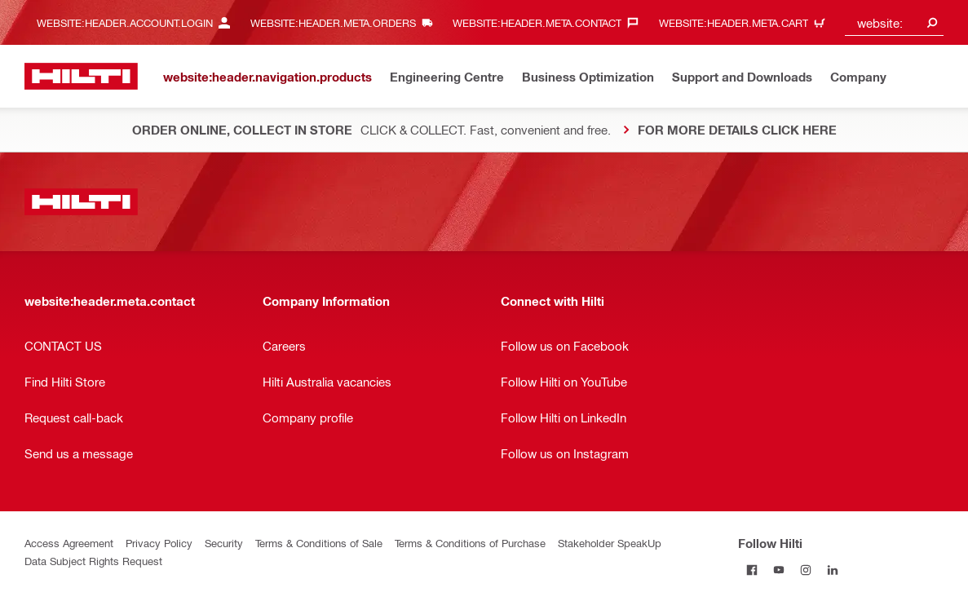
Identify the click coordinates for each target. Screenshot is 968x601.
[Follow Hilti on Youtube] (778, 569)
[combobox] (894, 22)
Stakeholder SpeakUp (609, 543)
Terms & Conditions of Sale (318, 543)
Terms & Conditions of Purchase (470, 543)
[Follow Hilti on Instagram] (805, 569)
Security (224, 543)
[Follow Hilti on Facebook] (751, 569)
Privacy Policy (159, 543)
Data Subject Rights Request (93, 561)
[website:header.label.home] (81, 76)
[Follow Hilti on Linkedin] (832, 569)
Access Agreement (68, 543)
